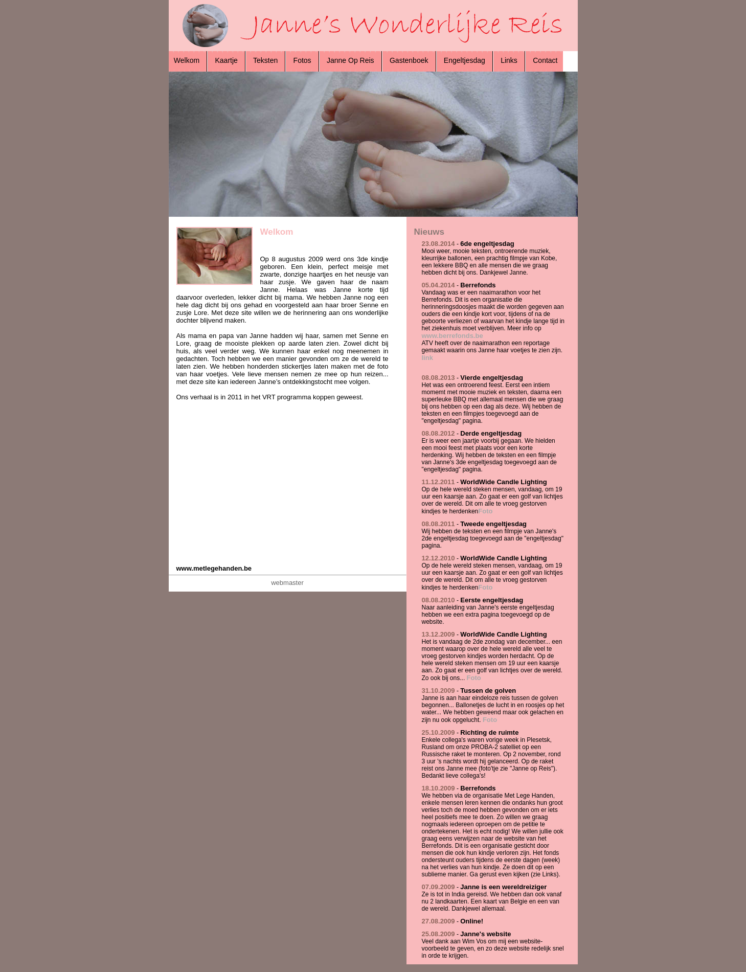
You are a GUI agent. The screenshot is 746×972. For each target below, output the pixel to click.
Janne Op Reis (350, 60)
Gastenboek (409, 60)
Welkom (187, 60)
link (427, 357)
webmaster (287, 582)
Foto (485, 511)
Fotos (302, 60)
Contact (544, 60)
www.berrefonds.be (452, 336)
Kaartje (226, 60)
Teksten (265, 60)
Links (509, 60)
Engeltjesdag (464, 60)
